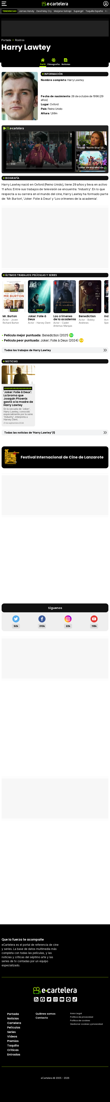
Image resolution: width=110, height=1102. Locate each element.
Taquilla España (94, 11)
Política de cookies (80, 1020)
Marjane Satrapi (62, 11)
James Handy (26, 11)
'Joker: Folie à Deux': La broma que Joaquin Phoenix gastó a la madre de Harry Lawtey (18, 398)
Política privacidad (81, 1016)
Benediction (87, 316)
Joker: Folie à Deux (37, 317)
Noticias (13, 1018)
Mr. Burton (10, 316)
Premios (13, 1041)
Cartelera (14, 1023)
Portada (6, 40)
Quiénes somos (45, 1013)
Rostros (19, 40)
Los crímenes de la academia (64, 317)
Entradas (13, 1054)
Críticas (13, 1050)
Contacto (42, 1017)
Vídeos (12, 1036)
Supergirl (78, 11)
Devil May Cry (44, 11)
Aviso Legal (76, 1013)
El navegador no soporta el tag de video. (39, 151)
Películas (13, 1027)
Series (11, 1032)
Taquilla (13, 1045)
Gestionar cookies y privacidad (86, 1024)
